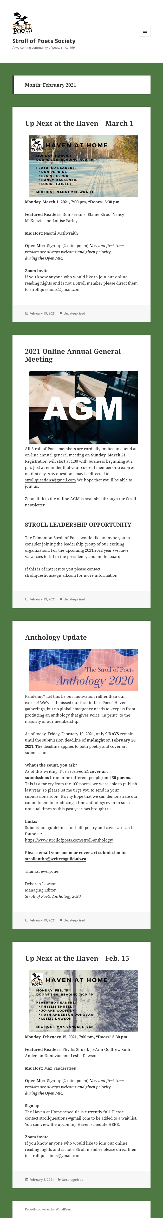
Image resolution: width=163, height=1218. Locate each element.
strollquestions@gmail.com (55, 289)
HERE (113, 1124)
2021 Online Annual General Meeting (73, 355)
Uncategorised (74, 313)
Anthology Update (56, 637)
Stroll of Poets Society (44, 41)
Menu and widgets (145, 36)
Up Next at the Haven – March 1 (79, 123)
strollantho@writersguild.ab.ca (55, 858)
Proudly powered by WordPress (48, 1209)
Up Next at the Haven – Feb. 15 (77, 958)
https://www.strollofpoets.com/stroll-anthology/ (69, 840)
